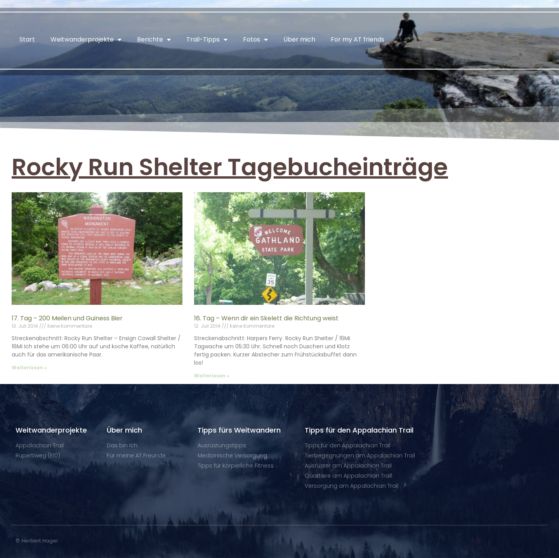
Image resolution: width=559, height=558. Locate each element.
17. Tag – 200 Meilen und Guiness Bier (67, 318)
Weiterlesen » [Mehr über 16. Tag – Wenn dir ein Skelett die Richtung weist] (211, 375)
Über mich (299, 39)
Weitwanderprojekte (86, 40)
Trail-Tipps (206, 40)
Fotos (255, 40)
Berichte (154, 40)
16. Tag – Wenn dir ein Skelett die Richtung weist (266, 318)
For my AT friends (357, 39)
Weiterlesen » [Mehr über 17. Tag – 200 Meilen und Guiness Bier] (29, 367)
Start (27, 39)
